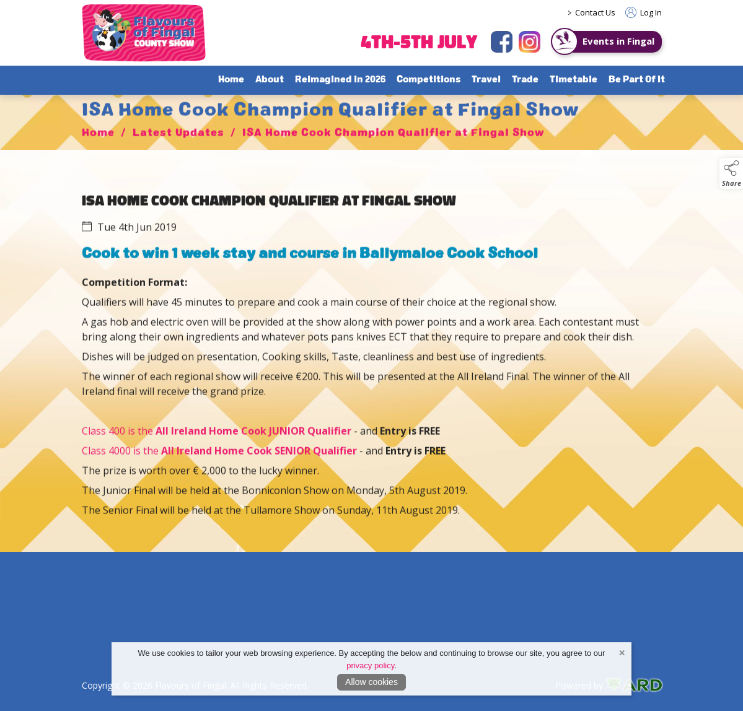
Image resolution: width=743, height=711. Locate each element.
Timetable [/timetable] (573, 80)
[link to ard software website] (633, 685)
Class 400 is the (216, 446)
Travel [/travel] (486, 80)
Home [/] (231, 80)
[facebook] (501, 42)
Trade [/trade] (525, 80)
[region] (371, 364)
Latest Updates (178, 149)
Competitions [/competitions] (428, 80)
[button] (731, 173)
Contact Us (595, 12)
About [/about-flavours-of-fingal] (269, 80)
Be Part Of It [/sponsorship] (637, 80)
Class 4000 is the (121, 466)
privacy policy (370, 665)
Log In (643, 12)
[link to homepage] (144, 33)
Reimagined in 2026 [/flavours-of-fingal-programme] (340, 80)
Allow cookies (371, 682)
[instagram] (529, 42)
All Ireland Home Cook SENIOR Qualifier (259, 466)
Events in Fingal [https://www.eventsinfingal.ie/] (618, 41)
